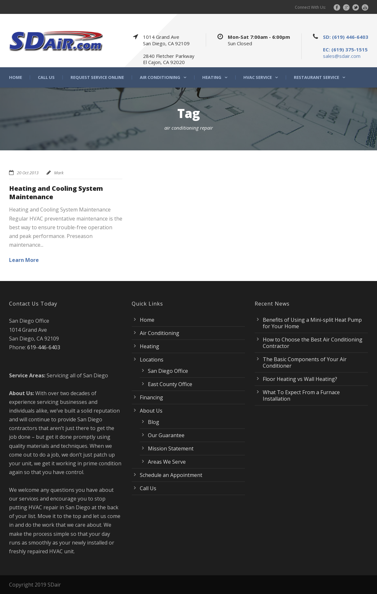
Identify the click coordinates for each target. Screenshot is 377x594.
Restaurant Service (316, 77)
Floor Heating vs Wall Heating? (300, 379)
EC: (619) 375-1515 (345, 49)
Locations (151, 359)
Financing (151, 397)
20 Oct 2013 (28, 173)
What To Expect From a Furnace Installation (301, 395)
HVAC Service (257, 77)
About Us (151, 410)
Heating (211, 77)
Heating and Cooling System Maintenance (56, 192)
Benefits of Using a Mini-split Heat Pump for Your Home (312, 323)
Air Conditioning (160, 77)
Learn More (24, 260)
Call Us (46, 77)
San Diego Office (168, 370)
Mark (58, 173)
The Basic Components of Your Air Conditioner (305, 362)
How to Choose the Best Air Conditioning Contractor (312, 343)
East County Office (170, 384)
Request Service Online (97, 77)
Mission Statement (171, 448)
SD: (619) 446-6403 (345, 37)
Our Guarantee (166, 435)
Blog (153, 422)
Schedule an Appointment (171, 475)
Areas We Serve (167, 461)
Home (15, 77)
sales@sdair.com (341, 56)
